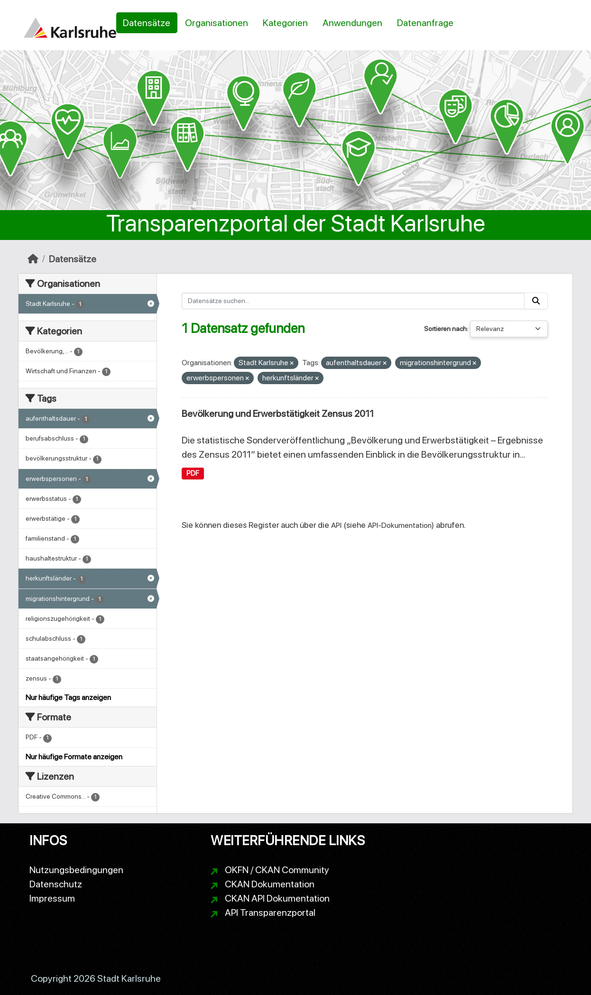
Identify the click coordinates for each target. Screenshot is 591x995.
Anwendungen (352, 22)
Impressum (52, 898)
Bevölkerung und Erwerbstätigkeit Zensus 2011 (278, 413)
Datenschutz (55, 884)
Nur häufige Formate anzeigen (74, 756)
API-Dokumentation (400, 525)
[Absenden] (536, 301)
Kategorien (285, 22)
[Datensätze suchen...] (353, 301)
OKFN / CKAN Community (277, 869)
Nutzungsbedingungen (76, 869)
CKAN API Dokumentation (277, 898)
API (336, 525)
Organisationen (216, 22)
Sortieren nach (445, 328)
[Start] (33, 259)
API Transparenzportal (270, 912)
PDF (192, 473)
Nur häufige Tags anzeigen (68, 697)
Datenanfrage (425, 22)
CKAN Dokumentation (269, 884)
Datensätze (146, 22)
